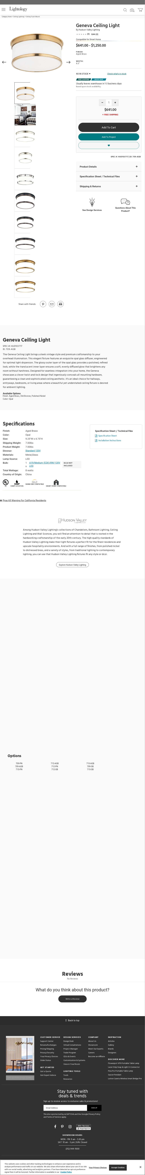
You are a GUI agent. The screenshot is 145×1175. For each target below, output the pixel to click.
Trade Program (69, 1053)
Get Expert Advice (48, 1076)
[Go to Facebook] (55, 1127)
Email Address (52, 1108)
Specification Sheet (107, 436)
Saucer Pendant (114, 1075)
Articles (111, 1042)
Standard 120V (33, 450)
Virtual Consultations (72, 1046)
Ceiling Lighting (18, 16)
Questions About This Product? (125, 210)
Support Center (46, 1042)
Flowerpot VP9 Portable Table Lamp (123, 1064)
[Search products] (125, 10)
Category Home (7, 16)
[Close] (140, 1167)
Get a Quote (45, 1072)
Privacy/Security (47, 1053)
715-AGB (90, 763)
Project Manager (70, 1049)
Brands (111, 1049)
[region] (72, 1167)
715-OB (90, 769)
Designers (112, 1053)
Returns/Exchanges (48, 1046)
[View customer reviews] (83, 1127)
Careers (91, 1053)
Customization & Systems (74, 1061)
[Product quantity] (108, 102)
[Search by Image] (132, 10)
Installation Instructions (109, 440)
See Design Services (92, 210)
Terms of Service (54, 1117)
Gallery (111, 1046)
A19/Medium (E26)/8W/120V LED (45, 464)
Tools (65, 1076)
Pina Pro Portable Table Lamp (120, 1072)
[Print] (60, 307)
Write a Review (72, 999)
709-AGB (19, 766)
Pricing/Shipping (47, 1049)
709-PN (19, 763)
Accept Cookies (117, 1167)
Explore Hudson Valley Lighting (72, 565)
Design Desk (68, 1042)
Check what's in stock (116, 74)
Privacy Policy (94, 1114)
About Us (92, 1042)
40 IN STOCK (83, 74)
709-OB (90, 766)
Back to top (72, 1021)
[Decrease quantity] (102, 102)
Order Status (45, 1061)
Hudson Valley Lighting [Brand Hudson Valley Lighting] (89, 30)
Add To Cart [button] (109, 127)
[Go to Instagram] (70, 1127)
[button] (3, 9)
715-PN (19, 769)
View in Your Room (71, 1065)
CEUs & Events (69, 1057)
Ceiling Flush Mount (33, 16)
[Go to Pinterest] (43, 307)
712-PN (54, 766)
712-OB (54, 769)
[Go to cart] (140, 9)
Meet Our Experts (95, 1049)
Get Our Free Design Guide (20, 1076)
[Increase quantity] (115, 102)
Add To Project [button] (109, 137)
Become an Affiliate (96, 1057)
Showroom (93, 1046)
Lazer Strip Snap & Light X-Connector (124, 1068)
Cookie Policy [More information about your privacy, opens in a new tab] (66, 1172)
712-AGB (55, 763)
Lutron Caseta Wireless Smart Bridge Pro (125, 1079)
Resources (67, 1080)
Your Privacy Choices (49, 1057)
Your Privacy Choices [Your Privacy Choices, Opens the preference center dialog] (98, 1167)
